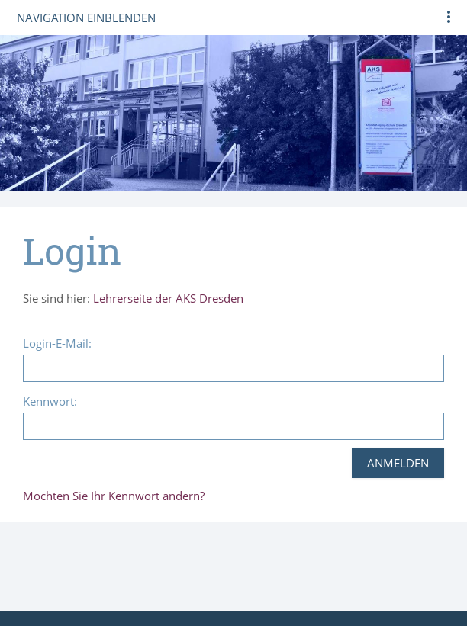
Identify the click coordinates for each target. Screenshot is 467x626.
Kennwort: (50, 401)
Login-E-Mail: (57, 343)
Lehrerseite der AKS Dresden (168, 298)
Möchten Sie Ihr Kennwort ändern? (114, 495)
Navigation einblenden (86, 17)
